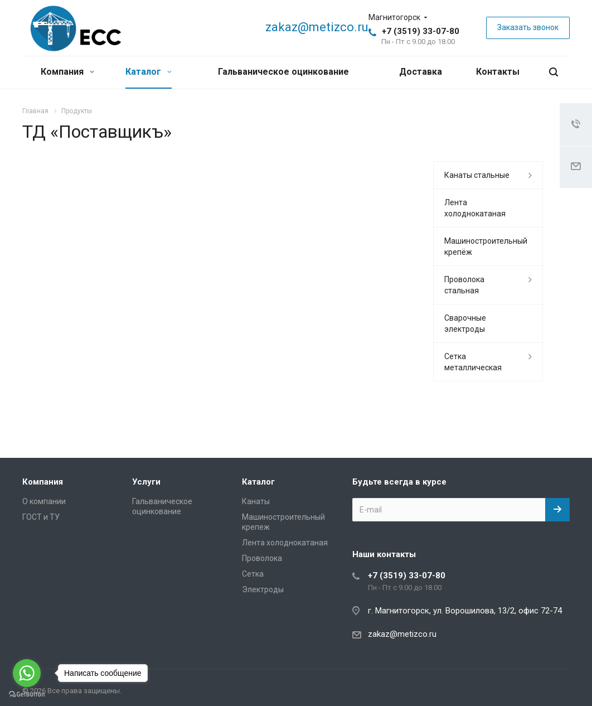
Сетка (253, 573)
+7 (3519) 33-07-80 (420, 31)
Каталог (148, 71)
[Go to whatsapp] (27, 673)
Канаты (256, 501)
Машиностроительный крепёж (485, 246)
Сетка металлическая (473, 362)
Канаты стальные (476, 175)
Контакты (498, 71)
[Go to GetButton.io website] (27, 694)
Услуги (146, 482)
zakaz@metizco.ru (316, 27)
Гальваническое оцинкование (283, 71)
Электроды (263, 589)
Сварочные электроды (465, 323)
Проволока (262, 558)
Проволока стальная (464, 285)
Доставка (420, 71)
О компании (44, 501)
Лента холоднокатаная (475, 208)
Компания (67, 71)
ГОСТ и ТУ (41, 516)
